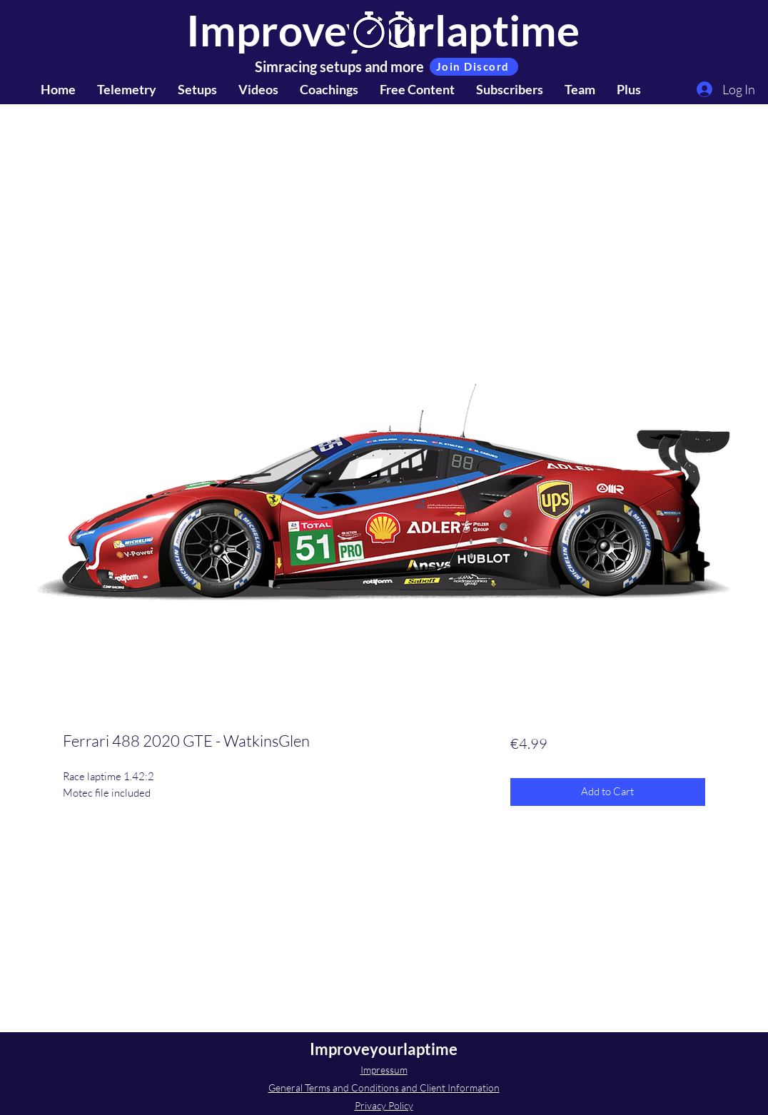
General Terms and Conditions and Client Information (384, 1087)
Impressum (384, 1070)
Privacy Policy (384, 1105)
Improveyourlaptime (384, 1049)
